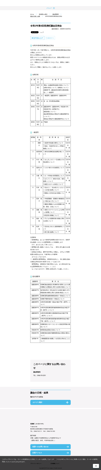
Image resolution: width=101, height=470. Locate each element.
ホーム (32, 14)
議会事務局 (56, 14)
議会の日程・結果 (35, 16)
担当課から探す (43, 14)
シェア (42, 32)
